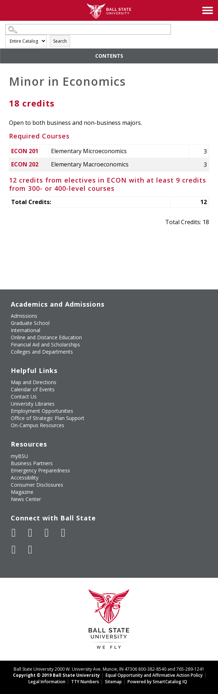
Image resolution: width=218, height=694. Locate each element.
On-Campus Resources (37, 425)
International (25, 330)
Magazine (22, 491)
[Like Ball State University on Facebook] (14, 532)
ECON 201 (24, 151)
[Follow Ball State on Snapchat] (30, 549)
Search (60, 41)
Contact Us (24, 396)
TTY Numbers (85, 682)
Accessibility (24, 477)
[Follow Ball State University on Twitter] (30, 532)
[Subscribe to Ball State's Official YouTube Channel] (47, 532)
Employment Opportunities (42, 410)
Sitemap (113, 682)
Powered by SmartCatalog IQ (157, 682)
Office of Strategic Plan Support (47, 418)
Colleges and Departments (42, 351)
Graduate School (30, 323)
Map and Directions (33, 382)
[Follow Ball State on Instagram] (63, 532)
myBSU (19, 456)
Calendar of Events (33, 389)
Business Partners (32, 463)
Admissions (24, 315)
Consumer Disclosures (37, 484)
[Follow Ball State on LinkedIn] (14, 549)
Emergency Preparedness (40, 470)
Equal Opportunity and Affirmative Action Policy (154, 675)
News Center (26, 499)
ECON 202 (24, 164)
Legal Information (46, 682)
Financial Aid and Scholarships (45, 344)
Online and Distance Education (46, 337)
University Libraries (33, 403)
